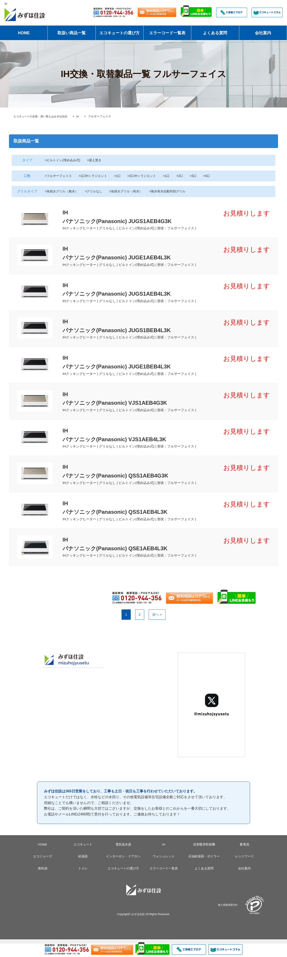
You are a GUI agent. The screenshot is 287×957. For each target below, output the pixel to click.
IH (163, 858)
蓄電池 (244, 858)
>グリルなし (96, 191)
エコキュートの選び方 (119, 33)
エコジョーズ (42, 870)
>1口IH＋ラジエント (95, 176)
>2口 (186, 176)
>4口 (214, 176)
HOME (24, 33)
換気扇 (42, 882)
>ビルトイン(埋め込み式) (64, 160)
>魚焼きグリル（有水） (130, 191)
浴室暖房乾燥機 (204, 858)
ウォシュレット (164, 870)
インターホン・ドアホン (123, 870)
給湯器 (83, 870)
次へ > (157, 628)
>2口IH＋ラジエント (147, 176)
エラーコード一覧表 (167, 33)
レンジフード (244, 870)
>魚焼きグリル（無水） (62, 191)
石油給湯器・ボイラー (204, 870)
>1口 (121, 176)
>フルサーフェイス (59, 176)
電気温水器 (123, 858)
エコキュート (83, 858)
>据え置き (97, 160)
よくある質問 (215, 33)
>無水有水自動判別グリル (174, 191)
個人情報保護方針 (228, 918)
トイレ (83, 882)
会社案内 (263, 33)
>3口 (200, 176)
